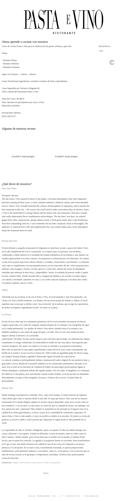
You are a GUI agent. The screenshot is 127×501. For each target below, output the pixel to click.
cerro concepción (21, 463)
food (33, 463)
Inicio (46, 473)
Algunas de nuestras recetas (18, 128)
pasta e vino (43, 463)
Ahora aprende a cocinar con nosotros (25, 41)
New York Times (9, 188)
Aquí (101, 50)
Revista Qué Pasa (9, 241)
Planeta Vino (7, 388)
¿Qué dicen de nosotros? (17, 184)
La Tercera (6, 314)
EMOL (5, 290)
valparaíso (55, 463)
